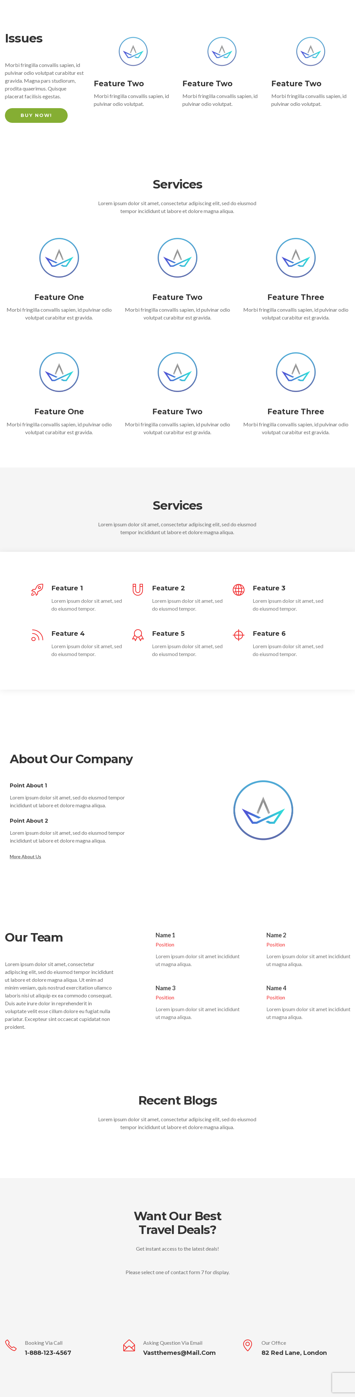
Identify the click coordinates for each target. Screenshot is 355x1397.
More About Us (25, 856)
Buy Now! (36, 115)
